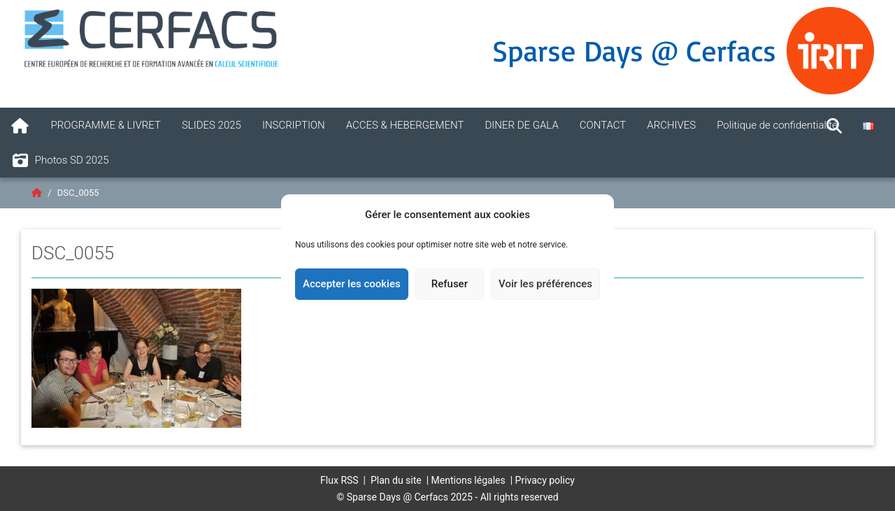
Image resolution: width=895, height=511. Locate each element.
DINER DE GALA (522, 125)
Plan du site (396, 480)
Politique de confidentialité (777, 125)
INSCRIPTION (293, 125)
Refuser (449, 284)
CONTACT (603, 125)
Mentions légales (468, 480)
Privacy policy (545, 480)
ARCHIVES (671, 125)
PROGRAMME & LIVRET (106, 125)
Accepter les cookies (352, 284)
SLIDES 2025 (211, 125)
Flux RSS (339, 480)
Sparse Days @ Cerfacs (634, 50)
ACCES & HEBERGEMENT (405, 125)
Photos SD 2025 (59, 160)
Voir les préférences (545, 284)
